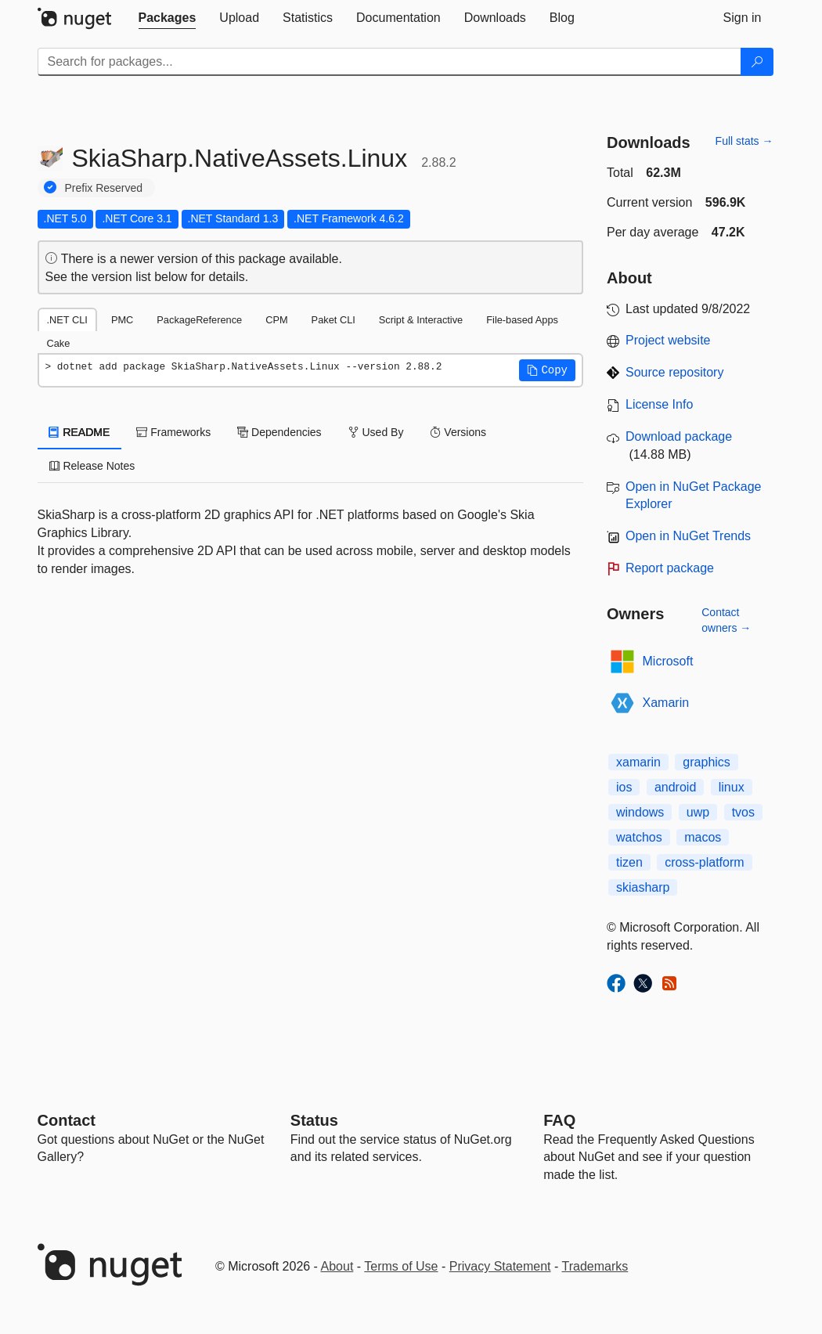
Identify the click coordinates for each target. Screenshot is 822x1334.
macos (702, 837)
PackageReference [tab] (199, 320)
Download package (679, 436)
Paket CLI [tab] (333, 320)
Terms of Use (401, 1266)
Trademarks (595, 1266)
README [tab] (79, 432)
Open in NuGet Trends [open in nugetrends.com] (688, 536)
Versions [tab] (458, 432)
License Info (659, 404)
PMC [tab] (122, 320)
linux (731, 787)
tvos (743, 812)
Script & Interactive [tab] (421, 320)
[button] (547, 370)
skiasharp (642, 887)
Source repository (674, 372)
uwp (698, 812)
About (337, 1266)
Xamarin (666, 702)
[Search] (757, 62)
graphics (706, 762)
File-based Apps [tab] (522, 320)
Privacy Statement (500, 1266)
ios (624, 787)
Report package (670, 568)
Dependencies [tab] (279, 432)
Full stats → (744, 141)
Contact (67, 1120)
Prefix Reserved (104, 188)
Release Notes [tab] (92, 466)
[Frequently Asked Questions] (559, 1120)
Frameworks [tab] (173, 432)
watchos (639, 837)
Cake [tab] (58, 343)
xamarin (638, 762)
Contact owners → (726, 620)
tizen (629, 862)
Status (314, 1120)
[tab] (167, 18)
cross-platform (704, 862)
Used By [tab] (376, 432)
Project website (668, 340)
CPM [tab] (276, 320)
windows (640, 812)
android (675, 787)
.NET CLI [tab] (67, 320)
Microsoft (668, 661)
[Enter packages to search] (389, 62)
